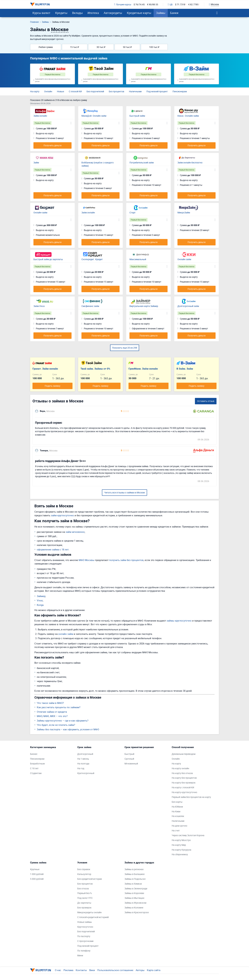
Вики (92, 970)
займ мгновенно (75, 531)
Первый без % (84, 893)
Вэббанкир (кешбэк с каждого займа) (97, 164)
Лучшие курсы (122, 4)
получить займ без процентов (126, 560)
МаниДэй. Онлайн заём (93, 115)
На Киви (176, 811)
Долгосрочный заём (188, 306)
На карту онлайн (180, 768)
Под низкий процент (157, 91)
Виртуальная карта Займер (143, 306)
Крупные (34, 869)
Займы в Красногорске (136, 912)
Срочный (129, 758)
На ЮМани (177, 806)
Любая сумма (45, 47)
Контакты (81, 970)
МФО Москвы (86, 560)
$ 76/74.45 (139, 4)
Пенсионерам (180, 91)
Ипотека (93, 13)
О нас (58, 970)
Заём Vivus (39, 306)
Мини (80, 955)
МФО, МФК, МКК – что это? (52, 716)
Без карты (177, 801)
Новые (60, 91)
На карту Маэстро (181, 840)
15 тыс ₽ (74, 47)
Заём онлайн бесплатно (189, 162)
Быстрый (129, 753)
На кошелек (178, 816)
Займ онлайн (40, 115)
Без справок (83, 869)
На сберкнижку (180, 854)
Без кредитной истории (89, 878)
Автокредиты (113, 13)
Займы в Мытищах (134, 897)
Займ (36, 162)
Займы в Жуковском (135, 902)
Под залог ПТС (85, 897)
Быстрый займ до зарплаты (48, 259)
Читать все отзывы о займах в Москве (124, 492)
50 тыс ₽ (127, 47)
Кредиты (61, 13)
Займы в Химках (133, 883)
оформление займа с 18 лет (53, 549)
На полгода (83, 763)
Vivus (40, 600)
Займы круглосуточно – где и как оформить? (62, 720)
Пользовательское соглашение (115, 970)
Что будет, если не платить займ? (56, 724)
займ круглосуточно (62, 515)
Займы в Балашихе (134, 874)
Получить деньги (52, 145)
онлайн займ (65, 633)
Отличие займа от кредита (52, 711)
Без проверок (84, 907)
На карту (34, 91)
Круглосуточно (85, 926)
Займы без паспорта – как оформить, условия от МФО (68, 729)
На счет (176, 830)
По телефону (83, 950)
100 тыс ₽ (154, 47)
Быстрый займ (137, 115)
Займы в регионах (134, 869)
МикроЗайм (183, 212)
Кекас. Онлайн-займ (188, 115)
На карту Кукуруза (181, 849)
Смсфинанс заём (90, 306)
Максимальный (137, 259)
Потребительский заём (141, 162)
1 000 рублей (37, 874)
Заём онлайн (88, 212)
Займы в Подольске (134, 878)
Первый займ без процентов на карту (191, 797)
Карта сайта (153, 970)
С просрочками (85, 941)
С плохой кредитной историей (93, 917)
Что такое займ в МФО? (50, 702)
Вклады (77, 13)
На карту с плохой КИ (183, 787)
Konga (40, 604)
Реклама (68, 970)
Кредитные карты (139, 13)
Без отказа (83, 888)
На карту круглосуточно (184, 792)
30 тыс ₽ (100, 47)
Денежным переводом (183, 753)
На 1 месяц (83, 758)
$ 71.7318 (180, 4)
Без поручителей (95, 91)
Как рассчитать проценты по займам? (58, 707)
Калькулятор (84, 874)
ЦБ (170, 4)
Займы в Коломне (133, 907)
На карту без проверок (184, 782)
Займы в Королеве (134, 893)
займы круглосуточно (179, 620)
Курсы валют (41, 13)
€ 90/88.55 (152, 4)
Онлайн (48, 91)
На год (80, 768)
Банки (174, 13)
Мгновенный (131, 763)
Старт (132, 212)
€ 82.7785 (193, 4)
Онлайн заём (184, 259)
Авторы (140, 970)
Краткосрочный (85, 773)
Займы (160, 13)
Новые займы (84, 921)
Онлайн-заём (40, 212)
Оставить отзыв (205, 401)
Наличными (135, 91)
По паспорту (83, 936)
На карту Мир (179, 844)
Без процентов (116, 91)
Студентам (35, 773)
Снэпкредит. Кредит (92, 259)
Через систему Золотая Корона (188, 835)
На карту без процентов (184, 777)
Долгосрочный (85, 753)
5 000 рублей (37, 878)
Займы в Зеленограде (135, 888)
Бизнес (33, 753)
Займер (41, 596)
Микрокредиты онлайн (89, 912)
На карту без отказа (182, 773)
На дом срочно (179, 825)
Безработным (37, 763)
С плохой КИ (75, 91)
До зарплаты (84, 902)
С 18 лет (34, 768)
